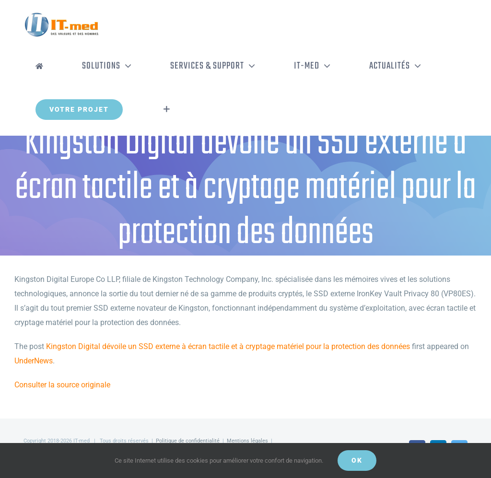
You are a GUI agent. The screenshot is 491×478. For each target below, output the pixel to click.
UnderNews (33, 360)
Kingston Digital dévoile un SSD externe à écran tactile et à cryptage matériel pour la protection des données (228, 346)
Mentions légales (247, 441)
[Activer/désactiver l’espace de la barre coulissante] (166, 109)
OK (356, 460)
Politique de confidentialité (188, 441)
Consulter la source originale (62, 384)
